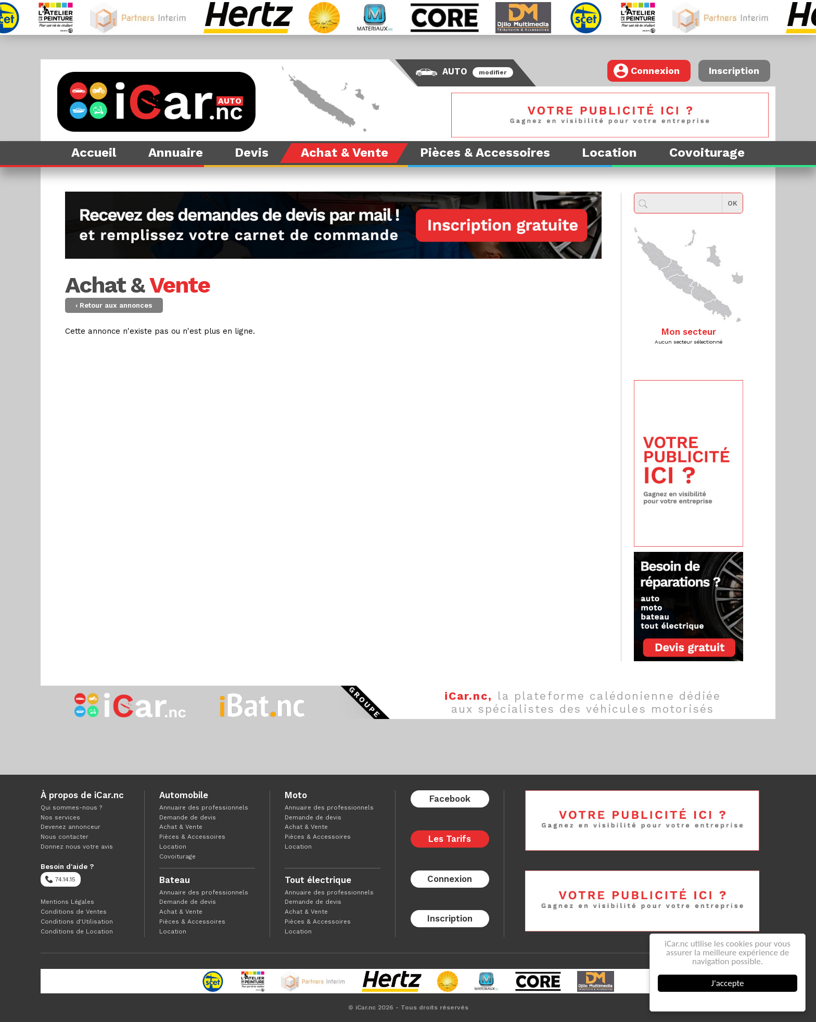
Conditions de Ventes (74, 911)
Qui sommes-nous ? (71, 807)
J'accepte (727, 983)
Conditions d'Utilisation (77, 921)
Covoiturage (177, 856)
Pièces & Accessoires (192, 836)
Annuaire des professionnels (203, 807)
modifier (492, 72)
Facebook (449, 798)
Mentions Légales (67, 901)
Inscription (734, 70)
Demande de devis (187, 817)
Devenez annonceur (70, 826)
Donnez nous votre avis (77, 846)
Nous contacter (64, 836)
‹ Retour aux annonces (113, 305)
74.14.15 (60, 879)
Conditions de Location (77, 931)
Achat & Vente (180, 826)
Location (172, 846)
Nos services (60, 817)
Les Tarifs (449, 839)
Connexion (647, 71)
